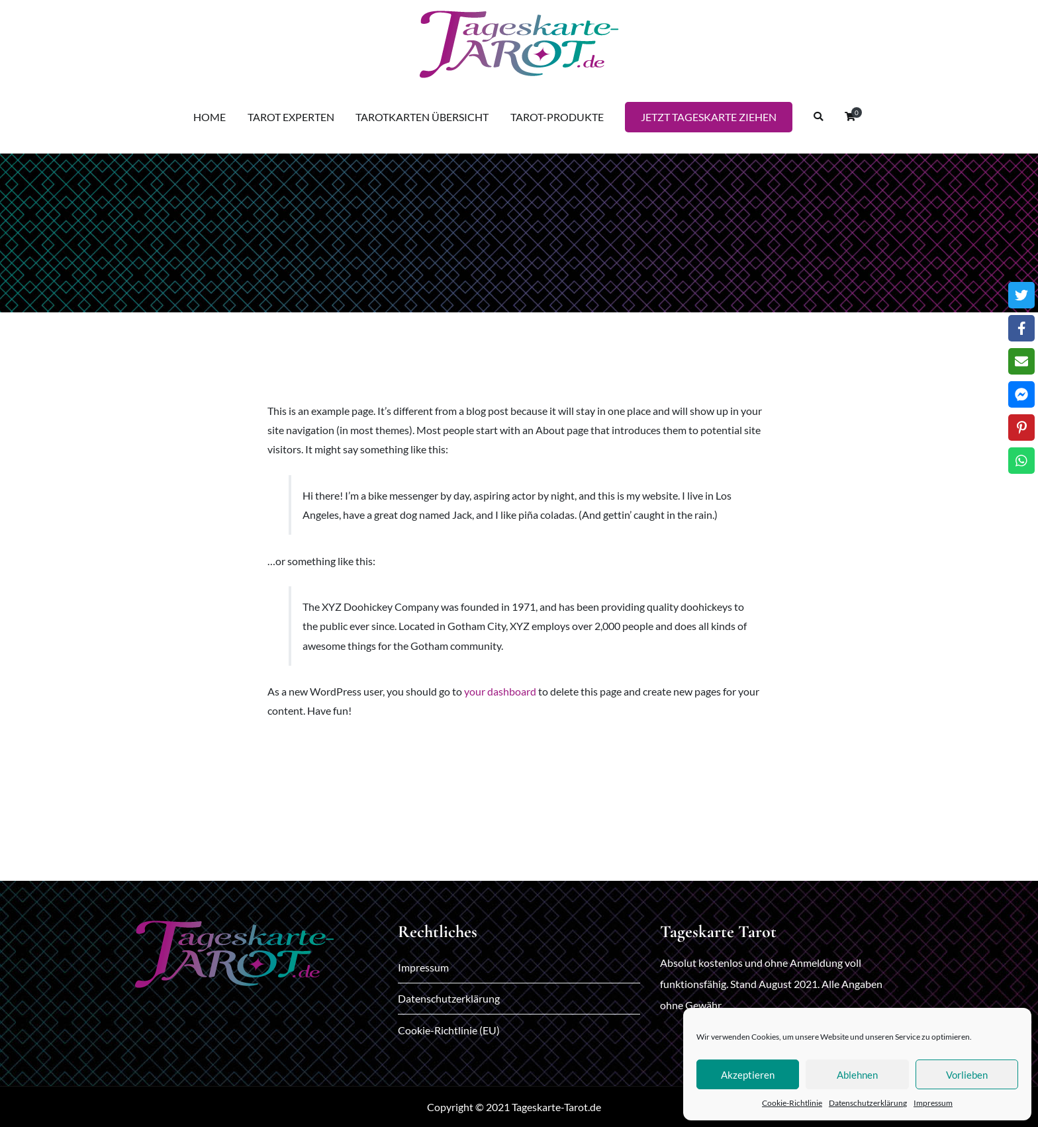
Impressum (933, 1103)
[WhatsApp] (1021, 460)
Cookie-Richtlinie (792, 1103)
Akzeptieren (748, 1075)
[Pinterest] (1021, 427)
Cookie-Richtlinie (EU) (449, 1030)
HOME (209, 117)
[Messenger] (1021, 394)
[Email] (1021, 361)
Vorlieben (967, 1075)
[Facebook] (1021, 328)
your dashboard (500, 691)
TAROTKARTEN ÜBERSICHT (422, 117)
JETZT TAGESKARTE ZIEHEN (709, 117)
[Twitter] (1021, 295)
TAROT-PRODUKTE (557, 117)
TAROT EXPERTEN (291, 117)
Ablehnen (857, 1075)
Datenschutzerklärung (868, 1103)
